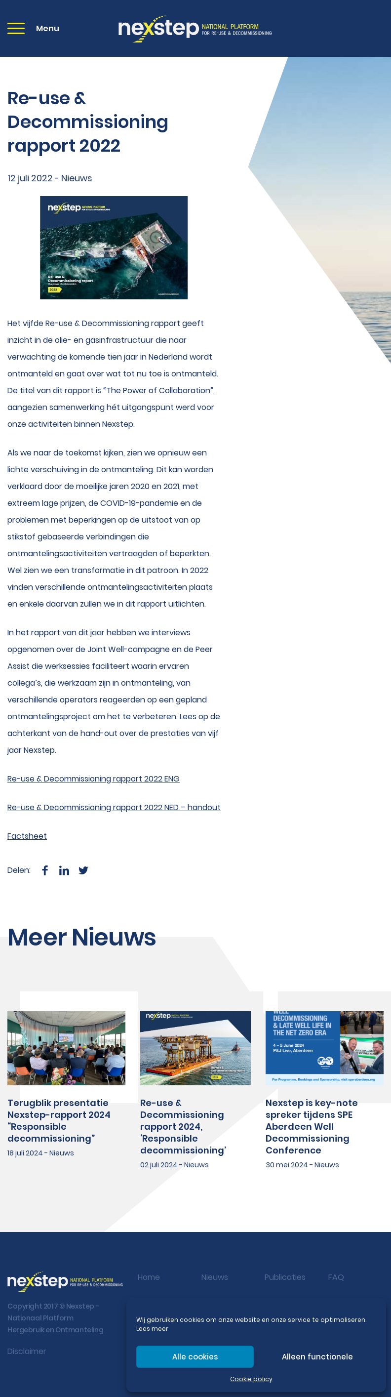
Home (149, 1277)
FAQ (336, 1277)
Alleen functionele (317, 1357)
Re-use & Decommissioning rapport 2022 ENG (93, 778)
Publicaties (285, 1277)
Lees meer (152, 1328)
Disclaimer (26, 1351)
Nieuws (214, 1277)
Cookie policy (251, 1379)
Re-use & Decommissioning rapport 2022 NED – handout (114, 807)
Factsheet (27, 836)
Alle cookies (195, 1357)
